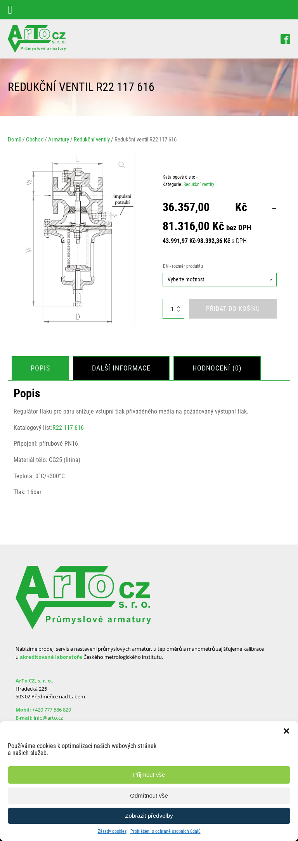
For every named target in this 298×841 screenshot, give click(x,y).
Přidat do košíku (233, 308)
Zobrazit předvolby (149, 815)
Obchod (34, 139)
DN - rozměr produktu (183, 266)
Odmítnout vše (149, 795)
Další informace (121, 368)
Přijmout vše (149, 774)
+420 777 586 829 (51, 709)
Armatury (58, 139)
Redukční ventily (92, 139)
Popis (40, 368)
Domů (14, 139)
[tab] (40, 368)
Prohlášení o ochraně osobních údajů (165, 831)
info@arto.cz (48, 717)
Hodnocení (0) (217, 368)
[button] (286, 731)
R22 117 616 (68, 427)
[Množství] (173, 309)
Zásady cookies (112, 831)
